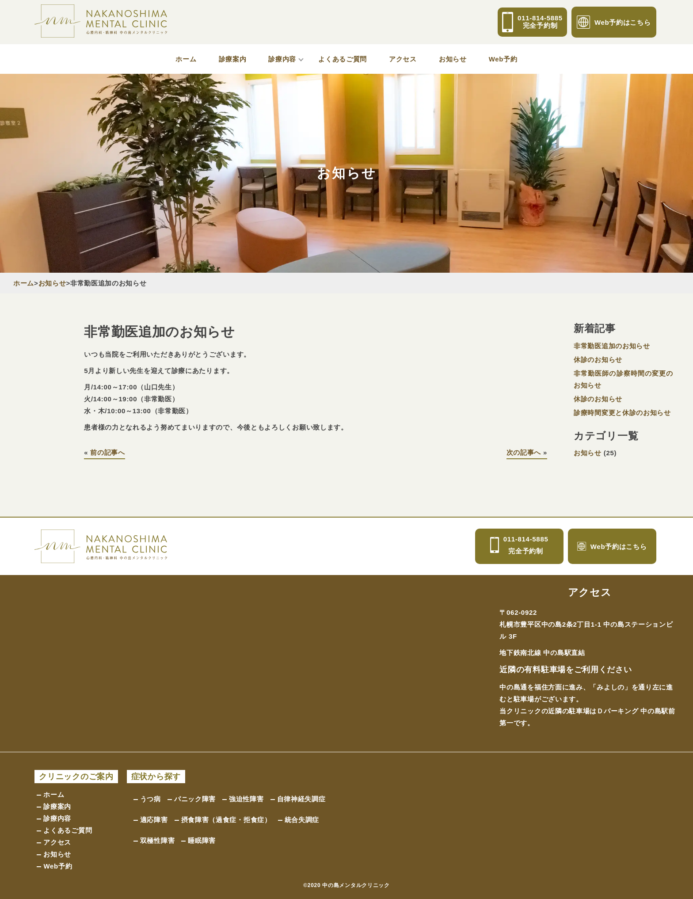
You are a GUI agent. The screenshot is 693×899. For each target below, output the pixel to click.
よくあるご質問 (342, 59)
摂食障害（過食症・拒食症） (226, 819)
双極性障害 (157, 840)
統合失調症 (302, 819)
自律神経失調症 (301, 799)
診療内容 (282, 59)
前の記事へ (107, 452)
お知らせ (453, 59)
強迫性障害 (246, 799)
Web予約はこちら (614, 22)
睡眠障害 (202, 840)
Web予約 (503, 59)
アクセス (403, 59)
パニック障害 (195, 799)
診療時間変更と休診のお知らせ (622, 412)
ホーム (185, 59)
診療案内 (233, 59)
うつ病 (150, 799)
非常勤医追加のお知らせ (612, 346)
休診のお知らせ (598, 359)
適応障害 (154, 819)
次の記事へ (523, 452)
